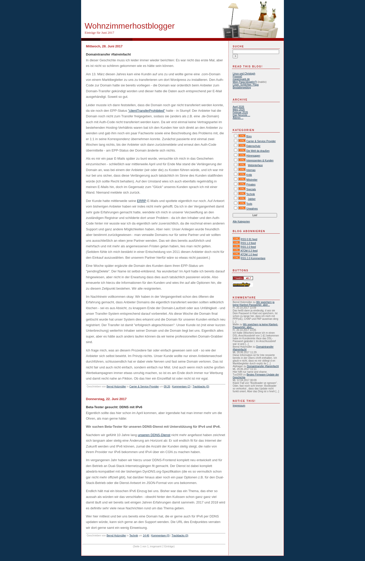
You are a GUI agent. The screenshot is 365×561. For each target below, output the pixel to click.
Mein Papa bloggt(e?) (245, 82)
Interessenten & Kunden (259, 160)
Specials (251, 189)
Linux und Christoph (244, 73)
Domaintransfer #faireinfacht (108, 54)
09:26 (167, 386)
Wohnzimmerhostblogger (130, 25)
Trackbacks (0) (200, 386)
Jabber (252, 199)
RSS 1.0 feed (248, 243)
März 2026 (239, 109)
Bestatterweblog (242, 87)
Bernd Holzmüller (116, 386)
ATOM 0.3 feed (249, 250)
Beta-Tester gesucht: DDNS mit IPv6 (114, 407)
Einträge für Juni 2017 (99, 32)
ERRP (141, 201)
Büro (249, 136)
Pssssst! (237, 76)
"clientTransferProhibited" (146, 111)
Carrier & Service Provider (144, 386)
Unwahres (252, 208)
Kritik (249, 175)
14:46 (146, 535)
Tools (249, 203)
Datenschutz (253, 146)
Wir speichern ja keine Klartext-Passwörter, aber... (254, 303)
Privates (251, 184)
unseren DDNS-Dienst (154, 435)
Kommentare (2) (181, 386)
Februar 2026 (240, 112)
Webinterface (255, 165)
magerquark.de (241, 79)
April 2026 (238, 106)
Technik (133, 535)
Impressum (239, 405)
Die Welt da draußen (258, 150)
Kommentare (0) (160, 535)
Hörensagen (253, 155)
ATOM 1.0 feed (249, 254)
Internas (251, 170)
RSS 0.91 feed (249, 239)
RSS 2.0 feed (248, 247)
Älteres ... (238, 118)
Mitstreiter (252, 179)
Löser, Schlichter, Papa (246, 84)
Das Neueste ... (241, 115)
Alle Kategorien (241, 221)
